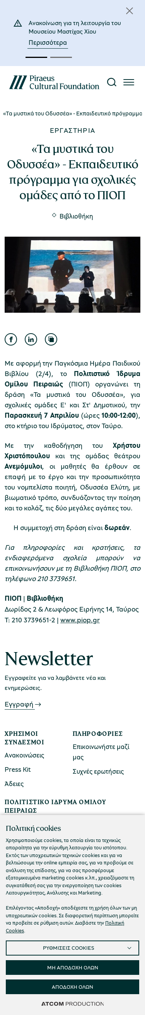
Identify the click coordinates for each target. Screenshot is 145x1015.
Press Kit (18, 769)
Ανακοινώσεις (24, 755)
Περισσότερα (48, 42)
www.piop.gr (80, 619)
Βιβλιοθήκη (76, 216)
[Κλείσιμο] (129, 11)
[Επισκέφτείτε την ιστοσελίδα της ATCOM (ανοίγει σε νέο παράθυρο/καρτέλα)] (72, 1003)
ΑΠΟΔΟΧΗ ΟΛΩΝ (72, 986)
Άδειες (14, 783)
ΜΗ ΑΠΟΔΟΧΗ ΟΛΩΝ (72, 967)
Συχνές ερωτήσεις (98, 771)
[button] (36, 57)
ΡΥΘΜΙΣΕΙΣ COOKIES (68, 947)
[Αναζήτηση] (111, 82)
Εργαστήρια (73, 130)
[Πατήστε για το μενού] (128, 82)
